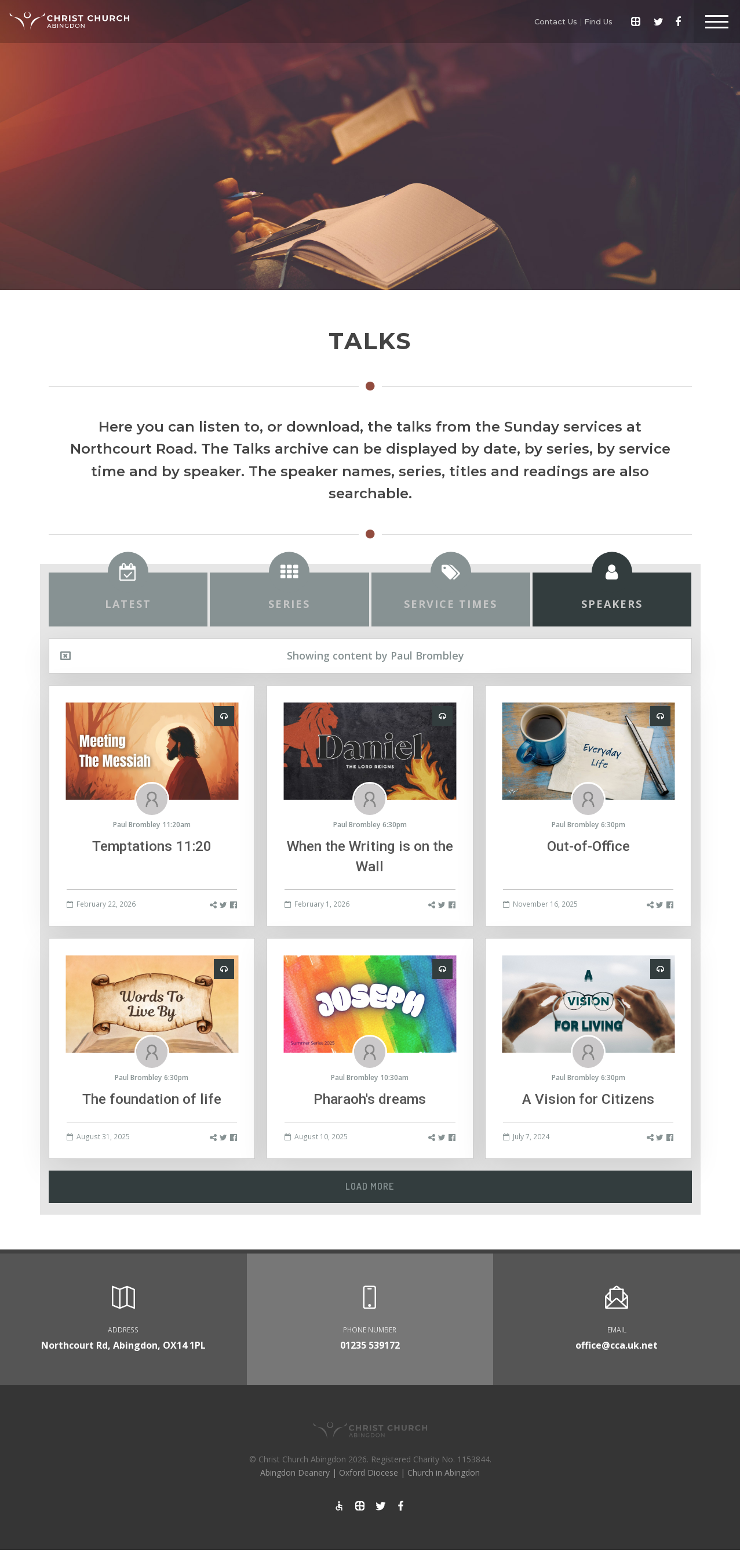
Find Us (598, 21)
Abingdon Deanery (295, 1472)
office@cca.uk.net (616, 1345)
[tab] (128, 600)
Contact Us (555, 21)
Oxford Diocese (368, 1472)
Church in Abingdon (443, 1472)
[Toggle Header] (717, 21)
